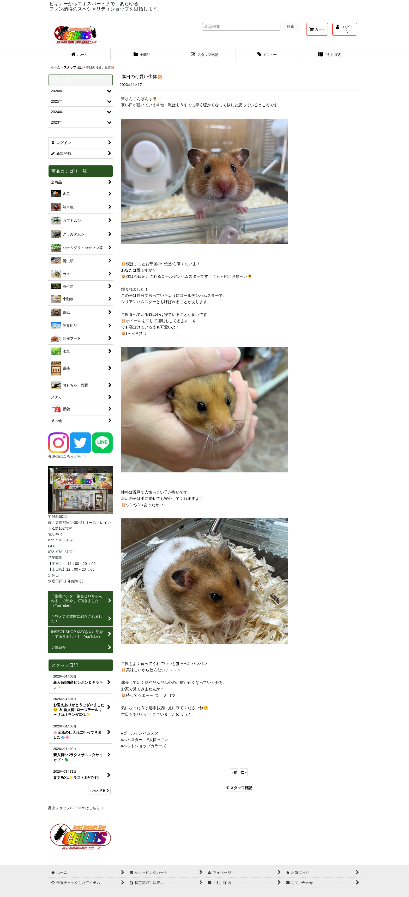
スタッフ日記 (239, 788)
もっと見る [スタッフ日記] (99, 790)
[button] (267, 55)
